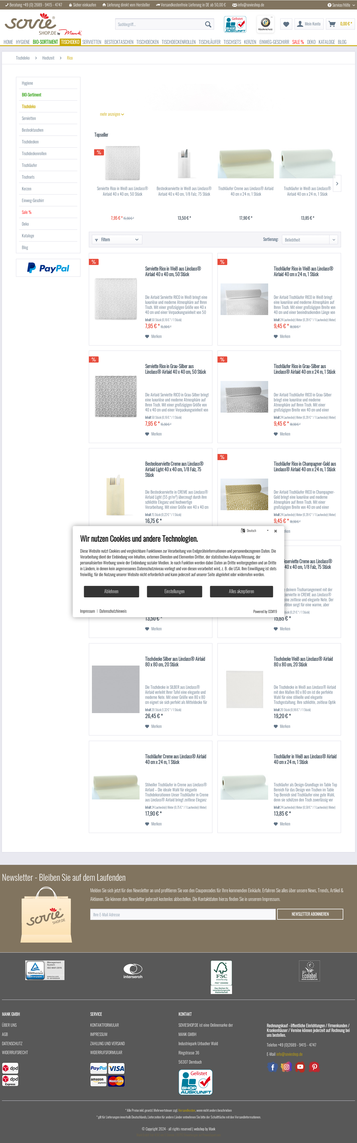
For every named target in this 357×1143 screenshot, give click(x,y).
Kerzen (26, 188)
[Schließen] (276, 530)
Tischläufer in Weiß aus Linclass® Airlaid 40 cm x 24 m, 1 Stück (307, 191)
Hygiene (27, 83)
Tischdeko (29, 106)
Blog (25, 247)
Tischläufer (29, 165)
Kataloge (28, 235)
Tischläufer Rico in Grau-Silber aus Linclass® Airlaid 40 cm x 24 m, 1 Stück (304, 369)
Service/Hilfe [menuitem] (339, 5)
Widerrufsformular (106, 1052)
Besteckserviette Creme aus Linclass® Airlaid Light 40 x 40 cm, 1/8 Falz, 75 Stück (174, 469)
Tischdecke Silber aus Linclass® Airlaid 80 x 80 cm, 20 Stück (175, 662)
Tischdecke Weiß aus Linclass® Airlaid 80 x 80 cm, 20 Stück (303, 662)
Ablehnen (111, 591)
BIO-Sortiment (31, 95)
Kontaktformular (104, 1025)
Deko (25, 224)
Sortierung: (270, 239)
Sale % (26, 212)
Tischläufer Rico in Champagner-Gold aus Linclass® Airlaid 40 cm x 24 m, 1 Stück (305, 467)
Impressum (98, 1034)
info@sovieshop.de (251, 5)
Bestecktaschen (32, 130)
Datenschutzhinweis (113, 611)
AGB (5, 1034)
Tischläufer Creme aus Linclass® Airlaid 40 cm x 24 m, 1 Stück (245, 191)
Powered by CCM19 (265, 611)
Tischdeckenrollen (34, 153)
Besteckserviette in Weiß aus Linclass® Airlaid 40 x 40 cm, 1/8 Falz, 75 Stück (184, 191)
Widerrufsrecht (15, 1052)
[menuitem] (164, 21)
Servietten (29, 118)
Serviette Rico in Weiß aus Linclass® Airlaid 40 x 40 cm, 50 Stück (122, 191)
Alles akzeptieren (241, 591)
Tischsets (28, 177)
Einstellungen (174, 591)
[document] (178, 559)
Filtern (102, 239)
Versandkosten (186, 1110)
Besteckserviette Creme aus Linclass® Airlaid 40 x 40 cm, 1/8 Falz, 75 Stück (303, 564)
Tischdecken (30, 142)
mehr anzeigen (112, 114)
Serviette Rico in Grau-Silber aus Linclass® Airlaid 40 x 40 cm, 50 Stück (175, 369)
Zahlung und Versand (107, 1043)
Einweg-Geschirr (33, 200)
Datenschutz (12, 1043)
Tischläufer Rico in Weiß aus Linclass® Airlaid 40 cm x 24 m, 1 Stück (303, 272)
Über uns (9, 1025)
